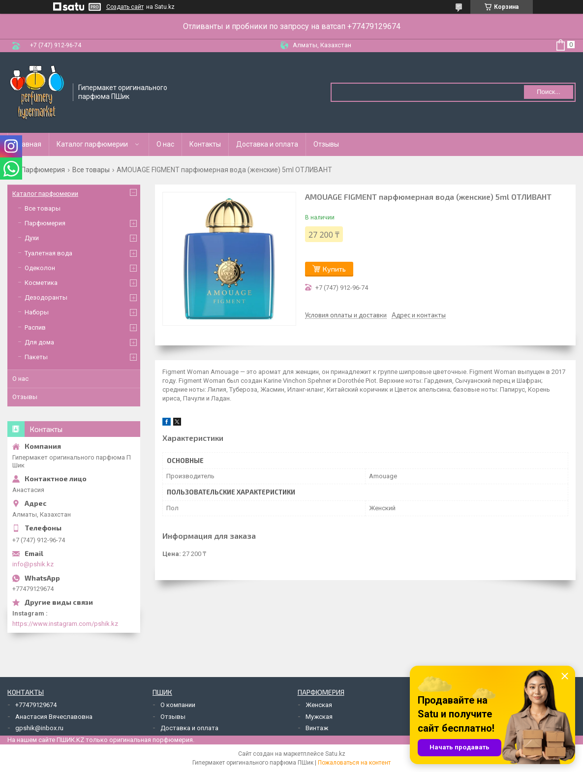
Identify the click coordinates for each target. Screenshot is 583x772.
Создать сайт (125, 6)
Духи (32, 238)
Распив (35, 327)
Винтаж (317, 728)
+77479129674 (36, 705)
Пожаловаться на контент (354, 762)
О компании (177, 705)
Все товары (91, 170)
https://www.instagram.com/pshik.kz (65, 623)
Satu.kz (335, 753)
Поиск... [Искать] (548, 91)
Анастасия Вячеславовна (53, 716)
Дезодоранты (46, 297)
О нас (165, 144)
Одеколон (40, 268)
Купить (334, 269)
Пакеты (36, 357)
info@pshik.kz (33, 564)
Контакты (205, 144)
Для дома (39, 342)
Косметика (41, 282)
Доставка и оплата (267, 144)
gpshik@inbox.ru (39, 728)
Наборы (37, 312)
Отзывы (326, 144)
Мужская (319, 716)
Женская (319, 705)
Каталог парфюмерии (92, 144)
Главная (28, 144)
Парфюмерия (43, 170)
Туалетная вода (48, 253)
